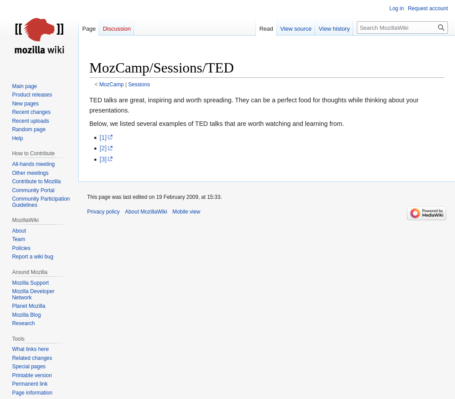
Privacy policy (103, 212)
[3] (103, 159)
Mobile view (186, 212)
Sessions (139, 84)
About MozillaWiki (146, 212)
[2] (103, 148)
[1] (103, 137)
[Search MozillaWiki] (402, 27)
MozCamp (112, 84)
